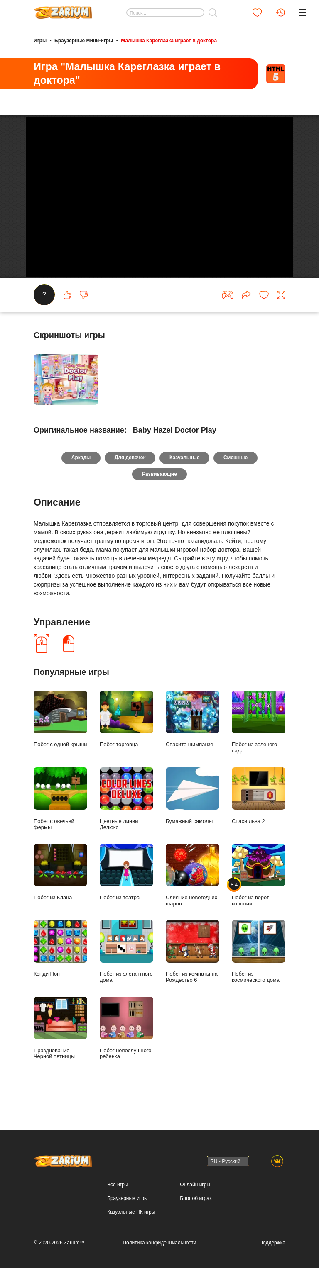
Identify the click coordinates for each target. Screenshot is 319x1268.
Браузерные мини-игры (83, 41)
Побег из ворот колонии (258, 896)
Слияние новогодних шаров (192, 896)
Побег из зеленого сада (258, 744)
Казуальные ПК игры (131, 1212)
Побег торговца (126, 741)
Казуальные (184, 479)
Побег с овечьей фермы (60, 820)
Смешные (236, 479)
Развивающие (159, 496)
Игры (40, 41)
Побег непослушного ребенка (126, 1049)
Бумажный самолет (192, 817)
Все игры (117, 1185)
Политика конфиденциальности (159, 1243)
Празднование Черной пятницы (60, 1049)
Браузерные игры (127, 1198)
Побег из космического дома (258, 973)
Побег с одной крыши (60, 741)
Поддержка (272, 1243)
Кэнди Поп (60, 970)
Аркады (81, 479)
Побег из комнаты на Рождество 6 (192, 973)
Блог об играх (196, 1198)
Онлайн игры (195, 1185)
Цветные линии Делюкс (126, 820)
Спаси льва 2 (258, 817)
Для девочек (130, 479)
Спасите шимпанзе (192, 741)
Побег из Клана (60, 893)
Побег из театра (126, 893)
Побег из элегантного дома (126, 973)
